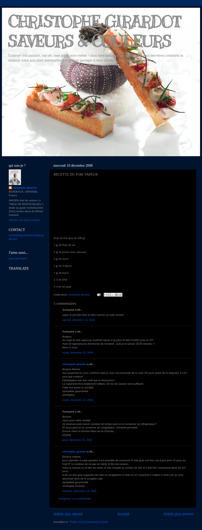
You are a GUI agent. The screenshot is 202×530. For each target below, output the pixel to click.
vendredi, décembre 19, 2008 (79, 491)
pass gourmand (18, 258)
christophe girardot (74, 364)
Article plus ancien (178, 514)
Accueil (123, 514)
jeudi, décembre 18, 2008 (77, 439)
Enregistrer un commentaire (74, 498)
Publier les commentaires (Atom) (89, 521)
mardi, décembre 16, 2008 (77, 352)
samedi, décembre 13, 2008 (78, 319)
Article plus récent (68, 514)
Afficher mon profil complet (24, 220)
